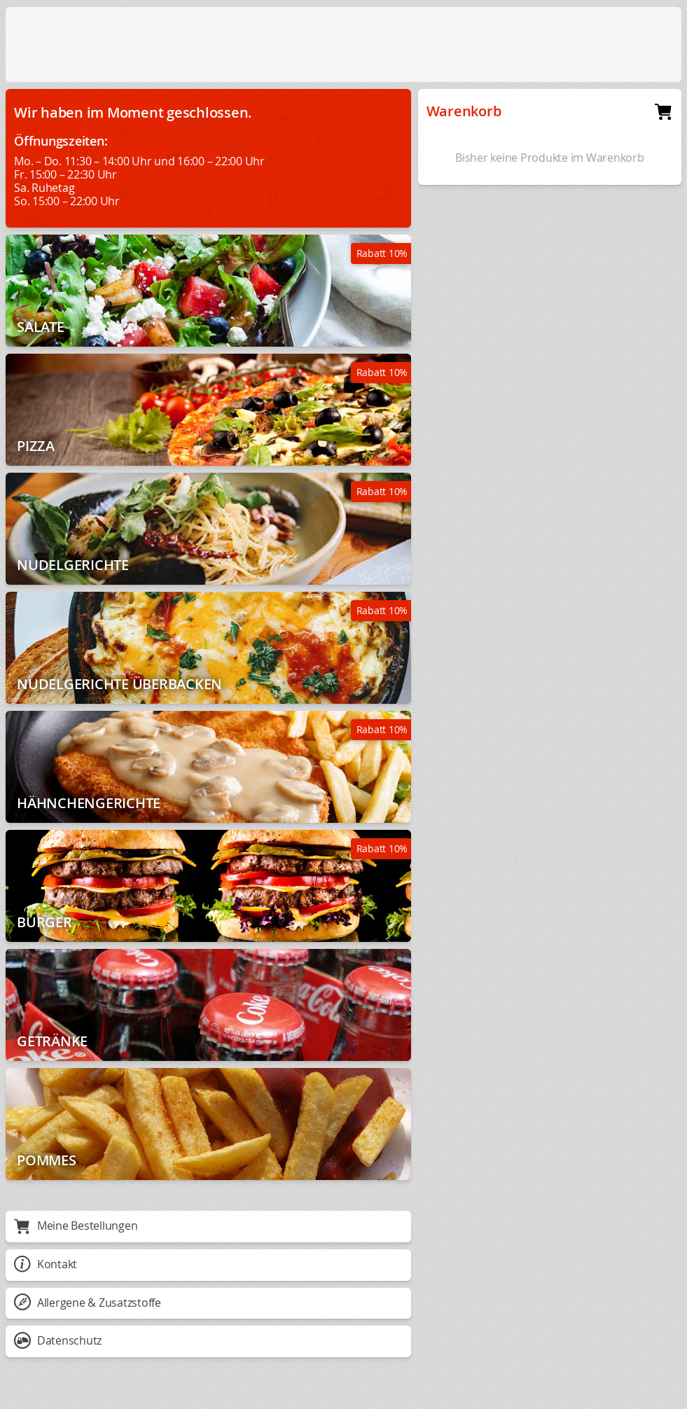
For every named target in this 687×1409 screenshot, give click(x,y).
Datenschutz (58, 1340)
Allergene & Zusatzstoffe (87, 1302)
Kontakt (45, 1264)
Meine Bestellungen (75, 1225)
